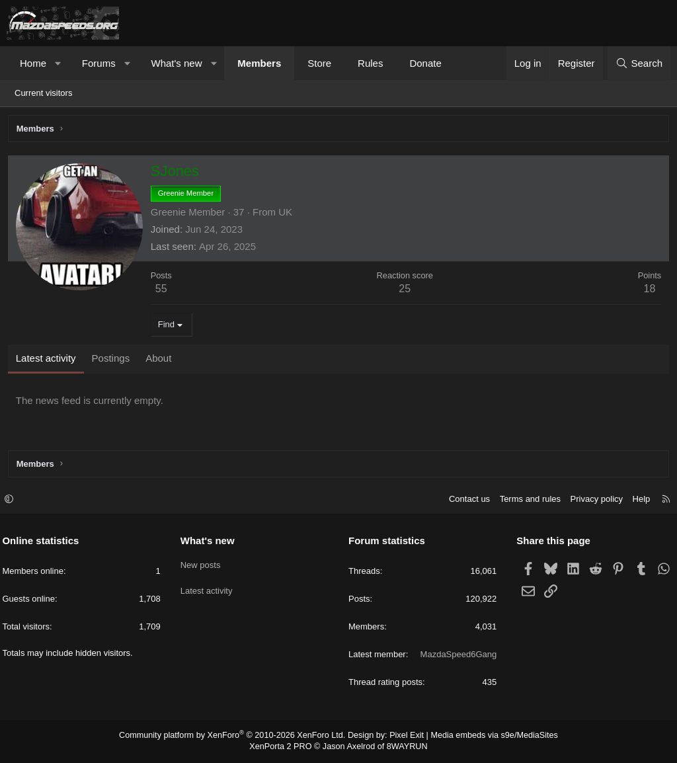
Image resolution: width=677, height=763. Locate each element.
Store (319, 63)
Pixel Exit (403, 736)
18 (647, 290)
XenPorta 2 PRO (283, 747)
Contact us (464, 500)
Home (33, 63)
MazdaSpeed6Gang (456, 656)
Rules (370, 63)
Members (259, 63)
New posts (202, 564)
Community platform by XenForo (237, 736)
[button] (58, 63)
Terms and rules (525, 500)
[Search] (639, 63)
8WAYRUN (403, 747)
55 (163, 290)
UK (287, 214)
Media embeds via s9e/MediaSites (486, 736)
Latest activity (208, 588)
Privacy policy (592, 500)
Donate (425, 63)
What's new (176, 63)
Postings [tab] (113, 360)
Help (637, 500)
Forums (99, 63)
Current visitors (43, 93)
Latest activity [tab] (48, 360)
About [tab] (160, 360)
